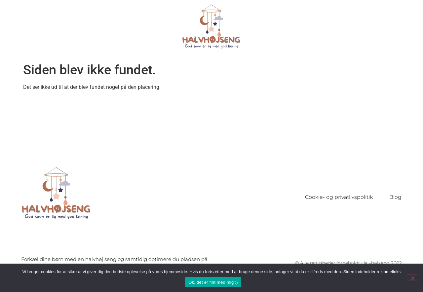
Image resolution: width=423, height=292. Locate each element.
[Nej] (412, 277)
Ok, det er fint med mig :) (213, 282)
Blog (395, 197)
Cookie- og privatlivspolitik (339, 197)
